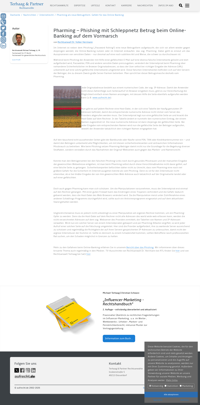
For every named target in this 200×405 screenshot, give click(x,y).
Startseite (15, 15)
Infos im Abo (165, 5)
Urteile (95, 5)
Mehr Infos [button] (172, 380)
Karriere (126, 5)
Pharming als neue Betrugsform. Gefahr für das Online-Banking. (90, 15)
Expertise (79, 5)
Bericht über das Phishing (140, 247)
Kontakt (110, 5)
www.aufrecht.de (101, 97)
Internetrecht (46, 15)
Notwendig (156, 386)
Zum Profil (16, 60)
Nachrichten (145, 5)
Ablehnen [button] (184, 400)
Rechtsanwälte (59, 5)
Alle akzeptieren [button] (171, 394)
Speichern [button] (157, 400)
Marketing (186, 386)
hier (178, 250)
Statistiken (171, 386)
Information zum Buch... (119, 338)
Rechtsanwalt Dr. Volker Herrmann (75, 42)
